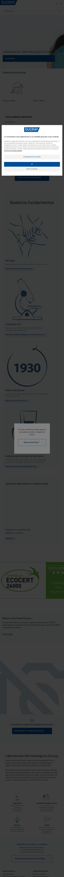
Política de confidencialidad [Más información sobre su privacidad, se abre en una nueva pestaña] (13, 150)
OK (32, 164)
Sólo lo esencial (32, 169)
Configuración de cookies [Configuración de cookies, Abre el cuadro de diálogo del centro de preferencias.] (32, 157)
